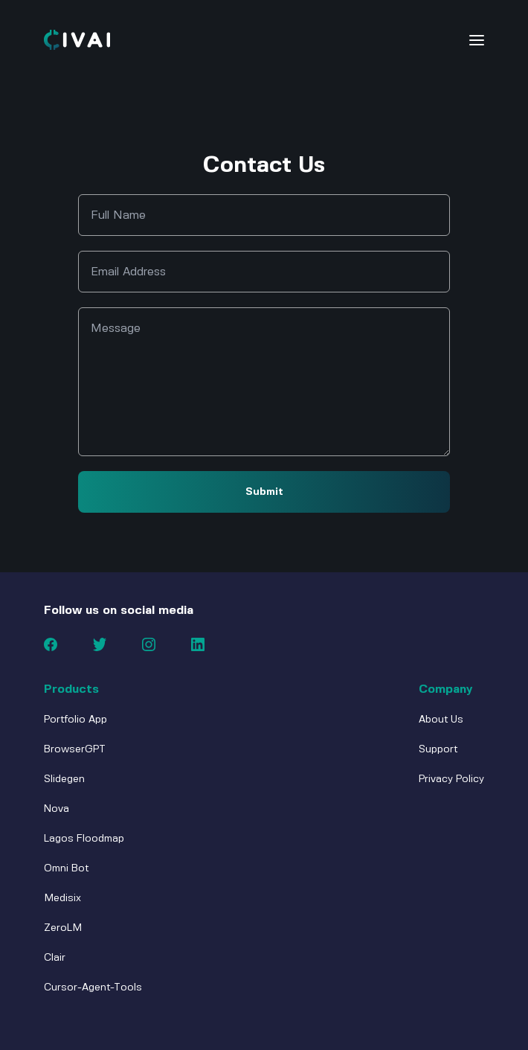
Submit (264, 492)
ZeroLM (63, 928)
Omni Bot (66, 868)
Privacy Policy (451, 779)
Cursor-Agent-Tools (93, 987)
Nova (56, 809)
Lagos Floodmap (84, 838)
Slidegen (64, 779)
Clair (54, 958)
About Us (441, 719)
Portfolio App (75, 719)
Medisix (62, 898)
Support (438, 749)
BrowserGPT (75, 749)
